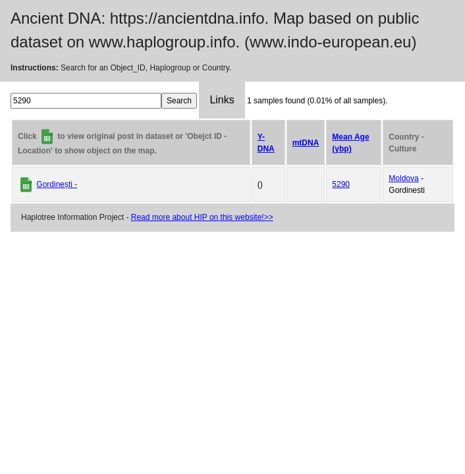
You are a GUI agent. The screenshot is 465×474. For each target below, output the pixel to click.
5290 (341, 184)
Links (221, 99)
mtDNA (305, 142)
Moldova (403, 178)
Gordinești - (56, 184)
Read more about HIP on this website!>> (202, 217)
